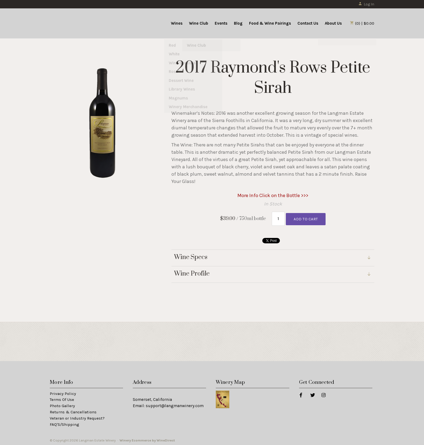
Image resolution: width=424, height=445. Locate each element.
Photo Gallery (62, 404)
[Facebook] (300, 393)
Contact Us (307, 23)
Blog (238, 23)
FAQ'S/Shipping (64, 423)
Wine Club (198, 23)
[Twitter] (312, 393)
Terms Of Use (62, 398)
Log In (366, 4)
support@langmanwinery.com (175, 404)
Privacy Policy (63, 392)
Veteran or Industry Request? (77, 417)
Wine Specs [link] (190, 256)
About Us (333, 23)
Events (221, 23)
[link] (272, 273)
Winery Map (230, 381)
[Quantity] (278, 218)
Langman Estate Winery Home (83, 23)
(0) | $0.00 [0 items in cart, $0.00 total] (362, 23)
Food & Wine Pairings (270, 23)
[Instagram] (323, 393)
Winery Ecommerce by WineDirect (147, 439)
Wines (177, 23)
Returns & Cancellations (73, 410)
